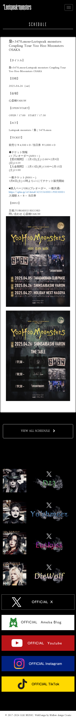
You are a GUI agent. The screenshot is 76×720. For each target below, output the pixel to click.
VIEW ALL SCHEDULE (38, 431)
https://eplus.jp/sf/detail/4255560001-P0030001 (37, 192)
